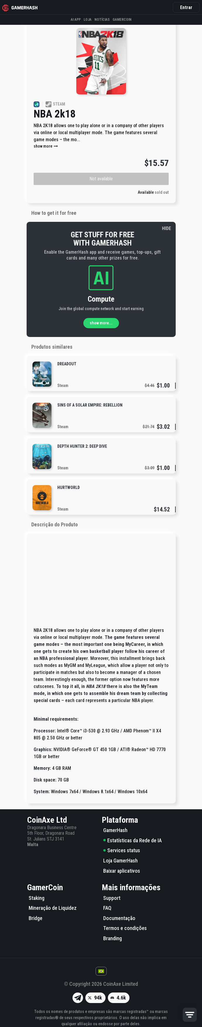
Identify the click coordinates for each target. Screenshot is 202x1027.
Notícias (102, 20)
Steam (62, 385)
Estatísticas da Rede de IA (132, 840)
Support (111, 898)
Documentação (119, 918)
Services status (121, 850)
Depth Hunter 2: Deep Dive (82, 446)
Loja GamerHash (120, 860)
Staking (36, 898)
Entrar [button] (186, 7)
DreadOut (66, 364)
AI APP (76, 20)
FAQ (107, 908)
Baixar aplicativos (121, 871)
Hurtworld (68, 487)
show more (46, 146)
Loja (87, 20)
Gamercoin (122, 20)
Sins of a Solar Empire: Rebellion (89, 405)
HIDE (166, 228)
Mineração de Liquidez (53, 908)
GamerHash (115, 830)
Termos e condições (125, 928)
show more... (101, 323)
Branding (112, 938)
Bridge (35, 918)
